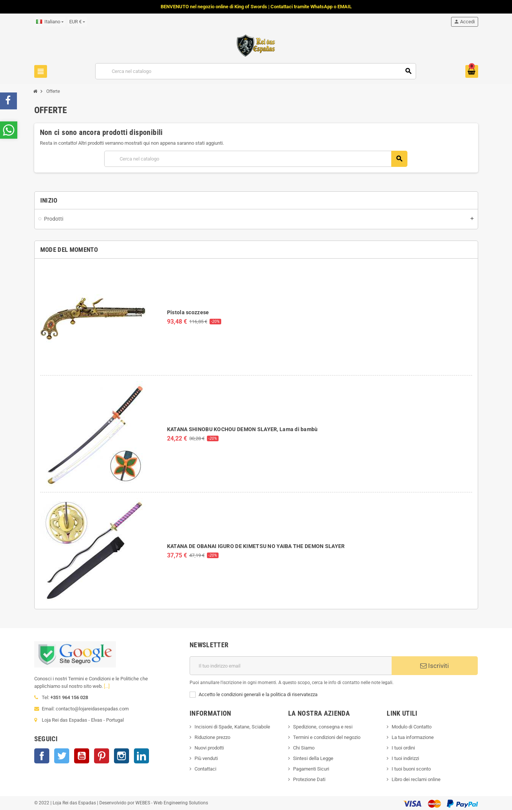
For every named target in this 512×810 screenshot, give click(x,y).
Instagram (121, 755)
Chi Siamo (303, 748)
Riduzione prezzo (212, 737)
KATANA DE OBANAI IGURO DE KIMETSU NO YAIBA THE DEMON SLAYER (256, 546)
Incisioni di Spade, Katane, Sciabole (232, 727)
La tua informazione (413, 737)
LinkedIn (141, 755)
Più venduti (206, 758)
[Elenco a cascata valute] (77, 22)
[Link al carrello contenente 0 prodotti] (471, 71)
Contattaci (205, 769)
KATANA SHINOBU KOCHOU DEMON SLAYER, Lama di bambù (242, 429)
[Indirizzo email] (291, 665)
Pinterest (101, 755)
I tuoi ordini (403, 748)
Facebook (41, 755)
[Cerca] (255, 71)
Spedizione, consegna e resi (322, 727)
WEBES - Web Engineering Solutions (171, 802)
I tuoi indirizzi (405, 758)
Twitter (61, 755)
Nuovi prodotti (209, 748)
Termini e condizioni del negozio (326, 737)
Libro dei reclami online (416, 779)
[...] (106, 686)
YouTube (81, 755)
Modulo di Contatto (411, 727)
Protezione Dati (309, 779)
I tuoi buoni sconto (411, 769)
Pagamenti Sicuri (311, 769)
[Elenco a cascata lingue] (49, 22)
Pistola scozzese (188, 312)
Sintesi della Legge (313, 758)
